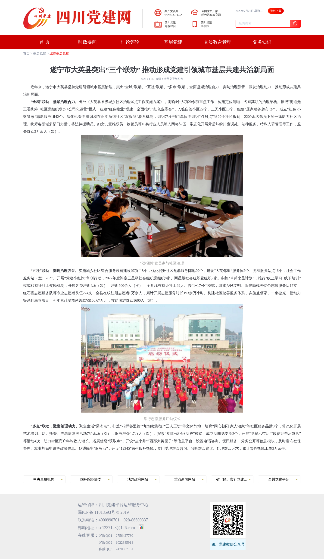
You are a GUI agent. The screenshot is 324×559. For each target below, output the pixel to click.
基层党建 (39, 53)
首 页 (44, 42)
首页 (26, 53)
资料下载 (275, 11)
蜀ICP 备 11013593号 (96, 512)
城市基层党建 (59, 53)
